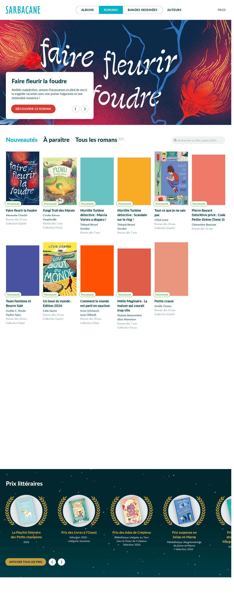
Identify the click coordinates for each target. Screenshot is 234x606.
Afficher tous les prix (25, 562)
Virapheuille (49, 219)
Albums (87, 10)
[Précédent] (75, 108)
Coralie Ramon (51, 215)
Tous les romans (99, 139)
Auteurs (174, 10)
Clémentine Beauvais (204, 226)
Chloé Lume (161, 221)
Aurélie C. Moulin (16, 312)
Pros (222, 10)
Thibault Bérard (89, 224)
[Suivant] (84, 108)
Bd (142, 10)
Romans (111, 10)
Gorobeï (84, 229)
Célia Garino (50, 313)
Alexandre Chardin (16, 215)
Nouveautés (21, 139)
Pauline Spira (13, 317)
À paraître (56, 139)
